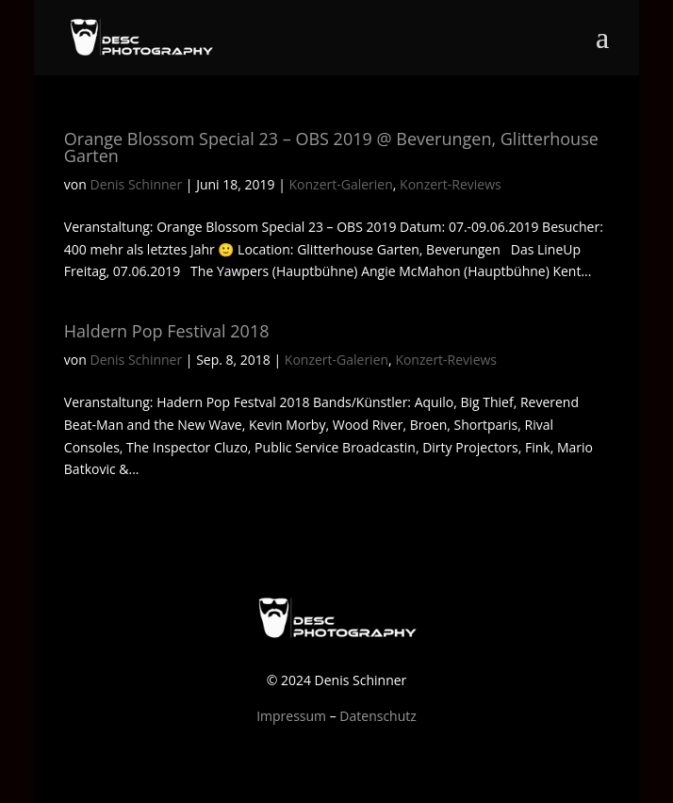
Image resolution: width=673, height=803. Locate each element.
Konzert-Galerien (341, 184)
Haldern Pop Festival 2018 (167, 331)
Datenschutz (377, 716)
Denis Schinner (136, 184)
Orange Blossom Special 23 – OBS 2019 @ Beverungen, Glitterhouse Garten (331, 147)
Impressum (291, 716)
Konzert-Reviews (450, 184)
